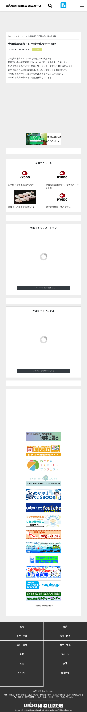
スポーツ (19, 36)
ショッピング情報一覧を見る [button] (43, 371)
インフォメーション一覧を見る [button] (43, 288)
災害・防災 (65, 636)
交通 (65, 663)
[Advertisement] (43, 109)
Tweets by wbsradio (43, 606)
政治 (22, 626)
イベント (22, 672)
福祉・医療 (22, 645)
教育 (22, 654)
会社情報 (65, 672)
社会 (22, 663)
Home (10, 36)
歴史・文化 (65, 645)
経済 (65, 626)
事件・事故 (22, 636)
